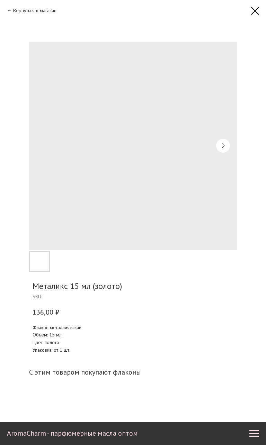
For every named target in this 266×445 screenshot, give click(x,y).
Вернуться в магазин (34, 10)
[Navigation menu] (254, 433)
